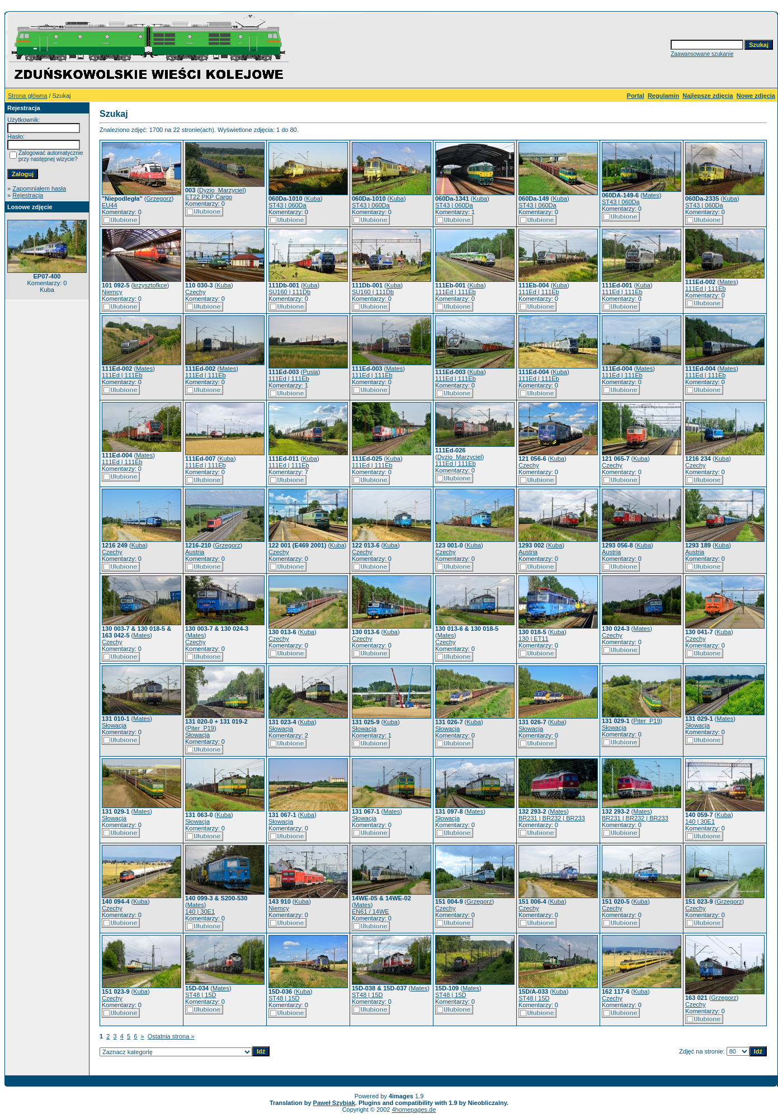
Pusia (310, 372)
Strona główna (27, 95)
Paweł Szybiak (334, 1102)
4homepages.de (414, 1109)
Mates (651, 195)
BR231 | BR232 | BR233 (551, 818)
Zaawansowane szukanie (702, 54)
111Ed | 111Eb (455, 292)
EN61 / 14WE (370, 911)
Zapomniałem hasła (39, 188)
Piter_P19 (200, 728)
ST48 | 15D (200, 994)
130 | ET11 (533, 638)
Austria (194, 552)
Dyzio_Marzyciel (221, 190)
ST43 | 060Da (287, 205)
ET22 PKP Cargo (208, 196)
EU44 (109, 205)
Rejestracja (27, 195)
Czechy (195, 292)
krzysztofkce (150, 285)
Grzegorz (159, 198)
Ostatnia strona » (171, 1036)
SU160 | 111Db (289, 292)
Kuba (313, 198)
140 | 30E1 (700, 821)
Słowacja (114, 725)
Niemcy (112, 292)
